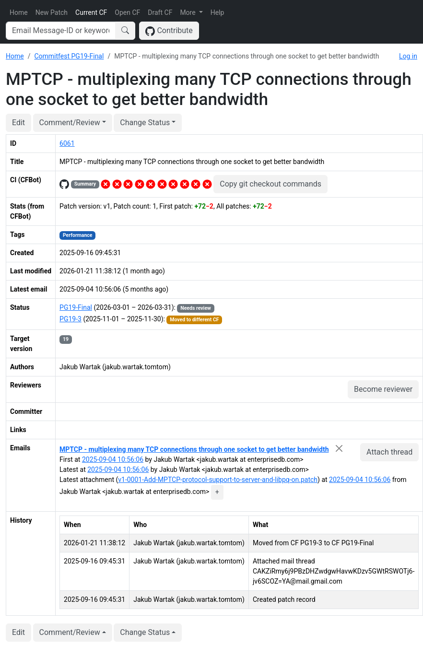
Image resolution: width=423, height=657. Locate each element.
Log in (408, 56)
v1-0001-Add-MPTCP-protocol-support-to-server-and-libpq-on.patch (217, 479)
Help (217, 12)
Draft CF (160, 12)
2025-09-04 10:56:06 (112, 459)
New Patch (51, 12)
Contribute (169, 31)
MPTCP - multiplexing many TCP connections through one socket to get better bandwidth (194, 449)
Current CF (91, 12)
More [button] (188, 12)
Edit (18, 122)
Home (19, 12)
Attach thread (389, 452)
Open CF (127, 12)
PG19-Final (75, 307)
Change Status (145, 122)
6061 (66, 143)
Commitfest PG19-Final (69, 56)
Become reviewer (383, 389)
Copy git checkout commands (270, 183)
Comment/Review (69, 122)
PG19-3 (70, 319)
